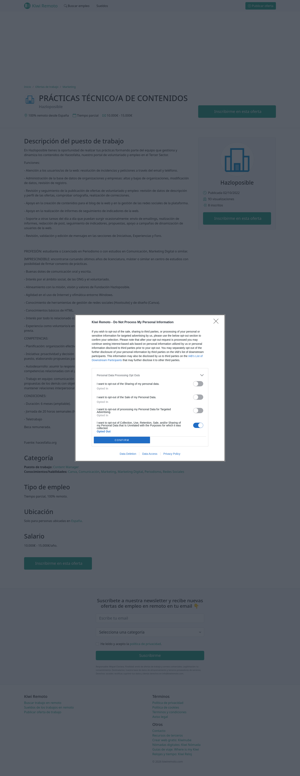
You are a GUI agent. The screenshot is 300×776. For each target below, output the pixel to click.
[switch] (198, 383)
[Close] (217, 322)
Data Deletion (128, 453)
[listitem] (150, 375)
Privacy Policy (171, 453)
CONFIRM (122, 440)
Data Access (149, 453)
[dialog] (150, 388)
